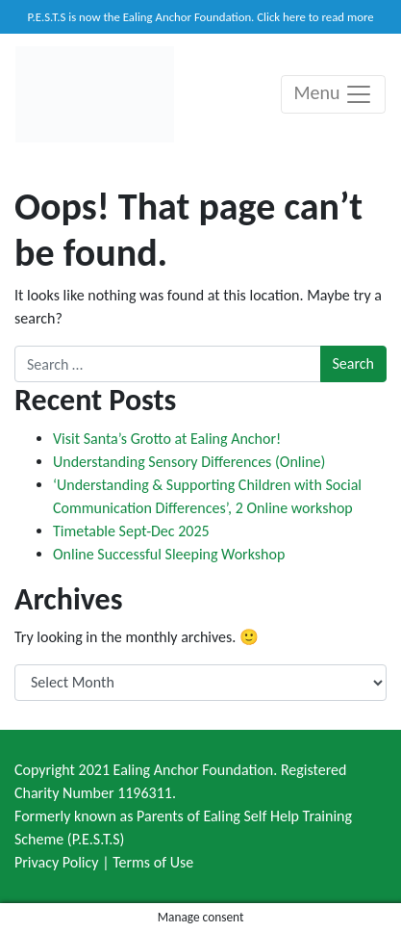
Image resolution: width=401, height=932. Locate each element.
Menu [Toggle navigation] (333, 94)
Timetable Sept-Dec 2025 (131, 531)
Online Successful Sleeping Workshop (169, 554)
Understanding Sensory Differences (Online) (189, 462)
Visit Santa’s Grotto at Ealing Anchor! (167, 438)
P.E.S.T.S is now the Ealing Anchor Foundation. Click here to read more (200, 17)
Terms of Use (153, 862)
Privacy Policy (56, 862)
